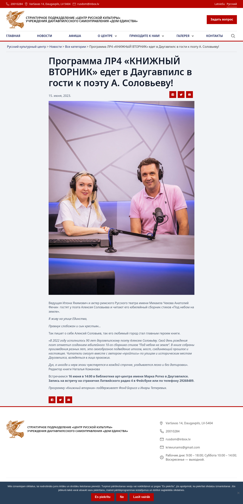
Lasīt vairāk (141, 497)
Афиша (75, 36)
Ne (122, 497)
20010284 (17, 4)
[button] (15, 36)
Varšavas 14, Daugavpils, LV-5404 (49, 4)
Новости (44, 36)
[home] (74, 19)
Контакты (214, 36)
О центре (105, 36)
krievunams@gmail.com (183, 447)
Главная (13, 36)
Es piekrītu (102, 497)
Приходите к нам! (144, 36)
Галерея (183, 36)
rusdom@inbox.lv (88, 4)
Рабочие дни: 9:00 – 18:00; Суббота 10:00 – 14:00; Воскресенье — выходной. (201, 457)
